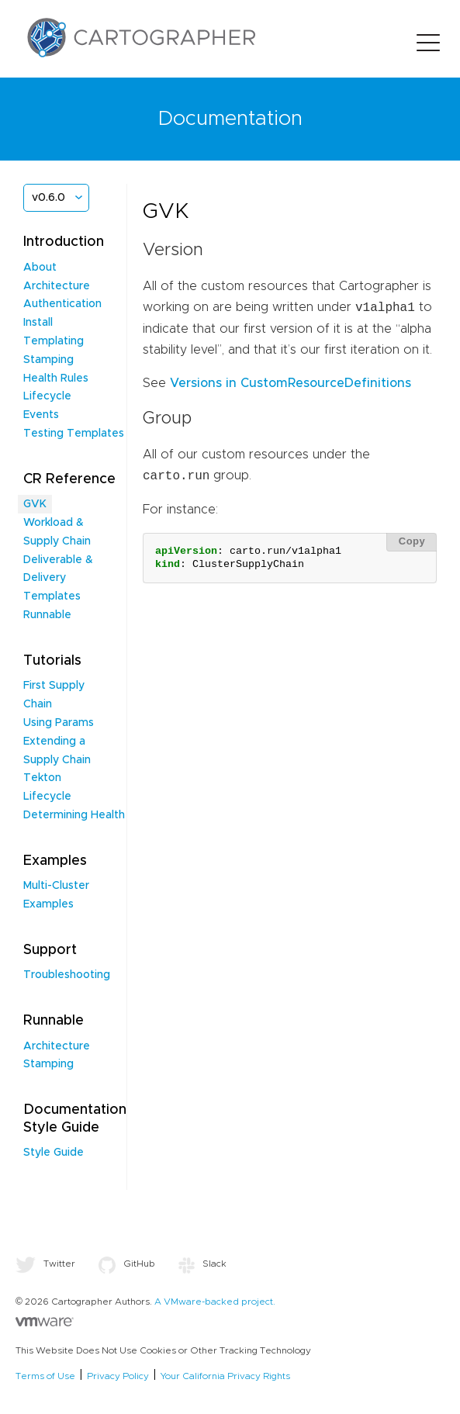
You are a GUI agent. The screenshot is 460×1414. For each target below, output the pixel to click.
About (40, 267)
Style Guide (53, 1152)
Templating (53, 341)
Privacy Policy (118, 1376)
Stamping (48, 359)
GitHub (127, 1263)
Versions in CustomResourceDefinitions (290, 383)
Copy (412, 541)
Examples (48, 904)
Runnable (47, 615)
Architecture (56, 286)
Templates (52, 596)
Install (38, 322)
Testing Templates (73, 433)
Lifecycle (47, 396)
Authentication (62, 304)
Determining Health (74, 815)
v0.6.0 (48, 197)
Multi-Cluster (56, 885)
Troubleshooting (66, 975)
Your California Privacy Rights (225, 1376)
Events (41, 415)
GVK (35, 504)
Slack (202, 1263)
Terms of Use (45, 1376)
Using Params (58, 722)
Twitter (45, 1263)
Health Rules (55, 378)
